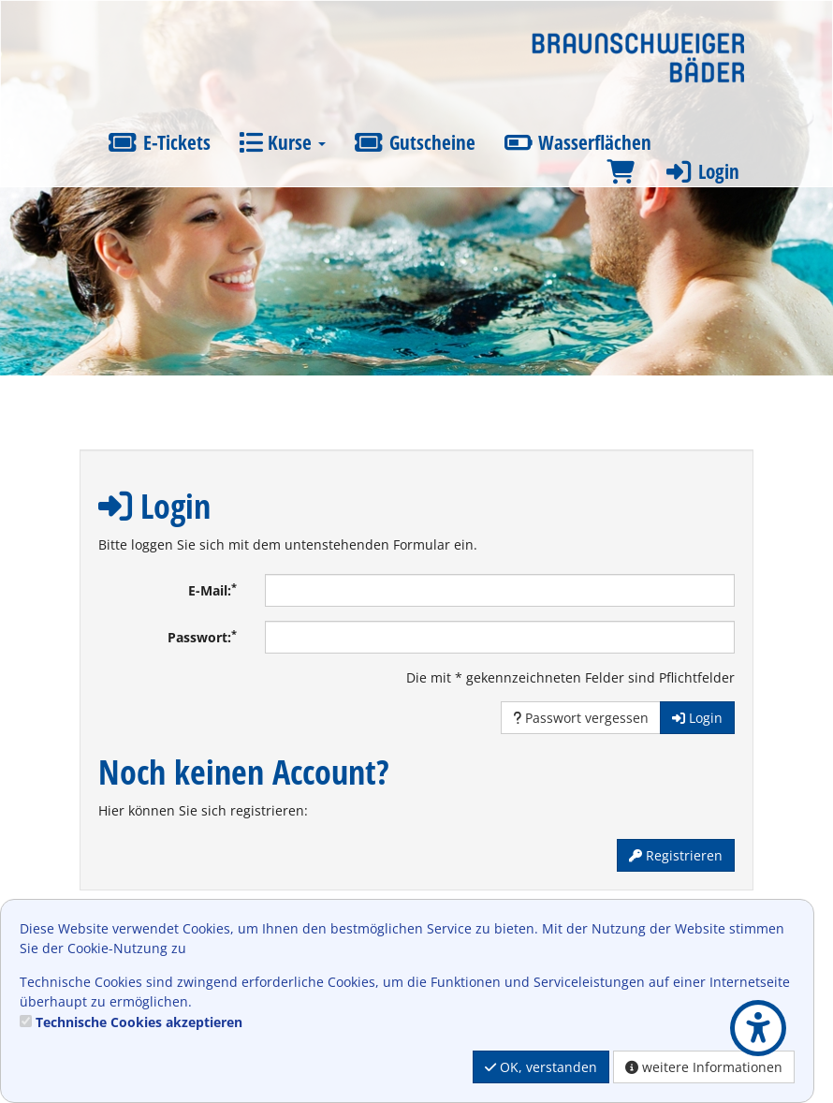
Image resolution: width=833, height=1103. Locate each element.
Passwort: (202, 636)
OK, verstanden (541, 1067)
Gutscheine (414, 142)
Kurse (282, 142)
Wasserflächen (578, 142)
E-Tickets (159, 142)
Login (701, 171)
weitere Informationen (703, 1067)
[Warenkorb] (620, 171)
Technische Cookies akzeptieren (139, 1022)
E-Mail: (212, 590)
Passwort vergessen (581, 718)
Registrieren (676, 855)
